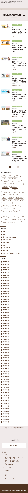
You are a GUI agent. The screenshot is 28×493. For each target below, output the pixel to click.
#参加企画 (14, 219)
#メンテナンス (15, 216)
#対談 (4, 175)
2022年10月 (6, 374)
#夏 (22, 200)
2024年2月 (6, 331)
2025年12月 (6, 272)
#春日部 (10, 197)
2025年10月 (6, 278)
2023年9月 (6, 344)
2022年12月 (6, 368)
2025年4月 (6, 293)
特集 (4, 234)
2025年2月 (6, 299)
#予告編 (22, 192)
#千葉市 (10, 194)
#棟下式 (4, 183)
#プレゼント (5, 219)
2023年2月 (6, 363)
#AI (12, 116)
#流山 (17, 194)
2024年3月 (6, 328)
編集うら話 (6, 231)
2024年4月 (6, 326)
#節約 (10, 203)
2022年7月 (6, 382)
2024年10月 (6, 310)
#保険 (13, 85)
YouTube (18, 486)
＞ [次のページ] (18, 166)
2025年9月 (6, 280)
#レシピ (13, 52)
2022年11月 (6, 371)
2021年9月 (6, 408)
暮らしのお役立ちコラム (9, 237)
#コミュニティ (5, 208)
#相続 (13, 69)
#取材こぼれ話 (19, 197)
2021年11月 (6, 403)
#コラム (13, 36)
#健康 (4, 203)
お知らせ (5, 250)
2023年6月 (6, 352)
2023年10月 (6, 342)
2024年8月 (6, 315)
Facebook (9, 486)
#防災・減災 (5, 216)
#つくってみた (5, 189)
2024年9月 (6, 312)
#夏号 (11, 183)
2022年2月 (6, 395)
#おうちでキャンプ (15, 205)
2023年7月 (6, 350)
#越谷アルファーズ (6, 211)
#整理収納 (12, 214)
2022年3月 (6, 392)
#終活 (13, 101)
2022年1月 (6, 398)
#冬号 (13, 181)
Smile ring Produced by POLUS (7, 6)
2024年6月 (6, 320)
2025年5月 (6, 291)
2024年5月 (6, 323)
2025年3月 (6, 296)
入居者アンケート (8, 247)
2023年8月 (6, 347)
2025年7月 (6, 285)
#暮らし (4, 222)
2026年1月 (6, 270)
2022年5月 (6, 387)
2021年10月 (6, 406)
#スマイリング (19, 183)
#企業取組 (5, 186)
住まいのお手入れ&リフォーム (11, 253)
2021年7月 (6, 414)
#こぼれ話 (17, 175)
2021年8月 (6, 411)
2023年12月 (6, 336)
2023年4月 (6, 358)
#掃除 (10, 175)
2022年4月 (6, 390)
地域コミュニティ (8, 239)
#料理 (16, 52)
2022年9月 (6, 376)
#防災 (19, 181)
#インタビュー (14, 192)
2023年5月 (6, 355)
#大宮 (4, 197)
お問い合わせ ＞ (14, 445)
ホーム (2, 9)
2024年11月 (6, 307)
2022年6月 (6, 384)
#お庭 (23, 216)
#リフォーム (13, 186)
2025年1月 (6, 302)
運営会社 (7, 475)
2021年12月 (6, 400)
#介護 (4, 178)
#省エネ (17, 203)
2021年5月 (6, 419)
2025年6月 (6, 288)
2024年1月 (6, 334)
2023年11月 (6, 339)
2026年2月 (6, 267)
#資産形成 (5, 192)
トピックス (6, 242)
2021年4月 (6, 422)
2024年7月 (6, 318)
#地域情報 (16, 211)
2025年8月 (6, 283)
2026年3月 (6, 264)
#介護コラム (15, 189)
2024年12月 (6, 304)
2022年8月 (6, 379)
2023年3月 (6, 360)
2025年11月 (6, 275)
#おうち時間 (5, 181)
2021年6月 (6, 416)
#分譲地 (4, 214)
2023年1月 (6, 366)
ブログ (5, 245)
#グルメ (21, 116)
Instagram (13, 486)
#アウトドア (5, 205)
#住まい (13, 132)
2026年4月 (6, 261)
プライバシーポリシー (11, 478)
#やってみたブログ (13, 178)
